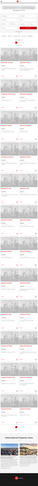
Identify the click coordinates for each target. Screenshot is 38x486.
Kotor (24, 36)
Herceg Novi (16, 36)
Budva (4, 36)
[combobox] (28, 16)
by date (20, 45)
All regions (30, 36)
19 (21, 42)
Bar (9, 36)
